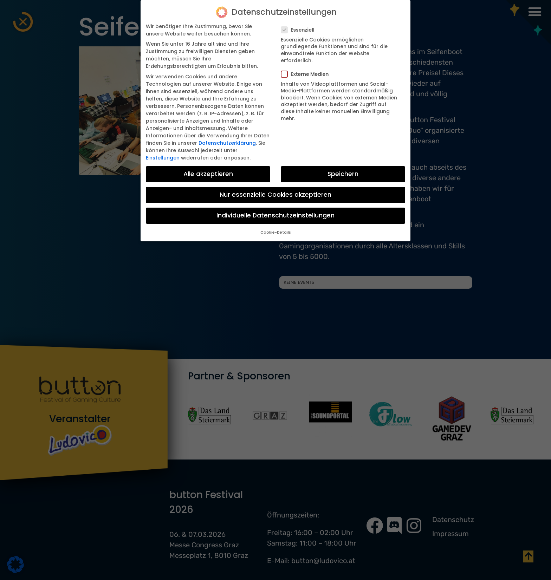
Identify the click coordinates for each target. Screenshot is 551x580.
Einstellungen (163, 157)
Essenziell (300, 29)
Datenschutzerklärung (227, 142)
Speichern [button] (343, 173)
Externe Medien (307, 73)
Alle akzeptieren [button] (208, 173)
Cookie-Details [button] (275, 231)
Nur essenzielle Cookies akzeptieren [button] (275, 194)
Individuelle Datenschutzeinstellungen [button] (275, 215)
